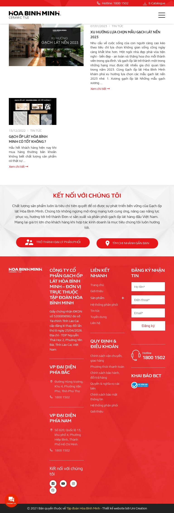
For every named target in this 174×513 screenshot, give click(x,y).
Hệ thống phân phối (104, 305)
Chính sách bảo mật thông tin (103, 397)
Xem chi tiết (100, 89)
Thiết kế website (113, 508)
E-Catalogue (154, 3)
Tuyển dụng (98, 317)
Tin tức (117, 26)
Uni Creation (138, 508)
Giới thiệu (96, 291)
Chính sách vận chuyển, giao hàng (106, 358)
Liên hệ (95, 323)
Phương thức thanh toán (107, 367)
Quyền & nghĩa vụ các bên (105, 386)
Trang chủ (97, 285)
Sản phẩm (97, 298)
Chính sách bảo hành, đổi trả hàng (105, 375)
